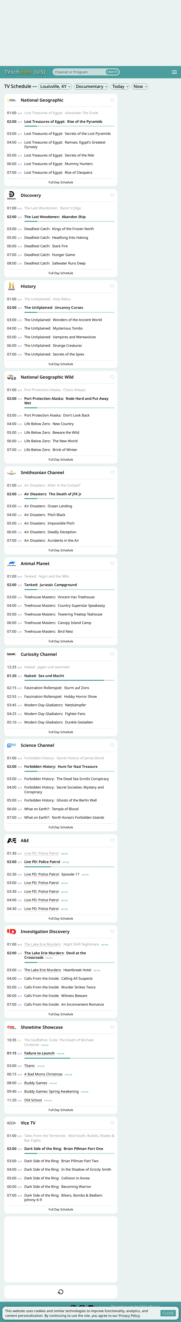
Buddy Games (35, 1082)
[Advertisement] (90, 33)
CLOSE (168, 1313)
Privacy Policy (129, 1315)
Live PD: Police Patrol (41, 853)
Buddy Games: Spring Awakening (51, 1091)
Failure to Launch (39, 1053)
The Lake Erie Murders (42, 944)
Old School (33, 1100)
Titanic (29, 1065)
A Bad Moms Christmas (43, 1074)
